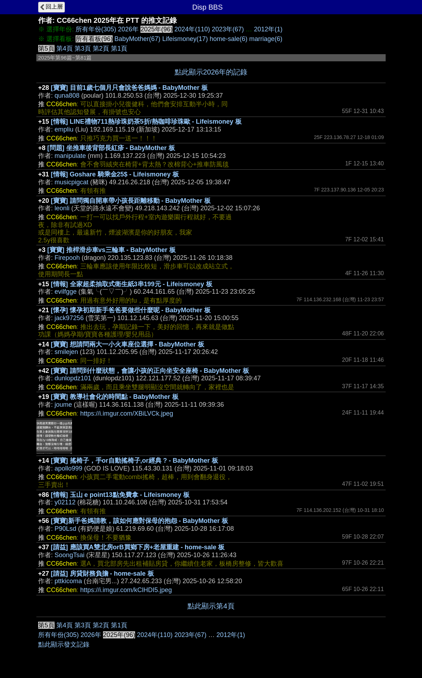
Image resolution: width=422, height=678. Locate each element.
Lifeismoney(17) (185, 38)
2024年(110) (192, 29)
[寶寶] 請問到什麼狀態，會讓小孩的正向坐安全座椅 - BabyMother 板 (150, 370)
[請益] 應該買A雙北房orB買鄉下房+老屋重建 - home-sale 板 (138, 547)
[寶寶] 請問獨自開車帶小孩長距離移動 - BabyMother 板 (131, 200)
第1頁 (119, 48)
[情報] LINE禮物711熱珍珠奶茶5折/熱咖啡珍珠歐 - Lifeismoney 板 (146, 121)
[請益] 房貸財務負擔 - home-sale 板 (102, 573)
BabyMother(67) (137, 38)
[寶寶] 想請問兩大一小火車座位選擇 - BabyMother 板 (127, 344)
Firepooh (67, 257)
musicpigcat (71, 182)
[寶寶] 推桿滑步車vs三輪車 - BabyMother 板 (111, 249)
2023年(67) (228, 29)
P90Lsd (65, 528)
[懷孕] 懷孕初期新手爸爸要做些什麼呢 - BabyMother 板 (131, 310)
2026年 (128, 29)
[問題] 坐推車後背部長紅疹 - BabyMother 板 (111, 147)
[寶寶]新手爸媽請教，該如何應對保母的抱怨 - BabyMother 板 (139, 520)
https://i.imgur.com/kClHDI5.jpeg (126, 590)
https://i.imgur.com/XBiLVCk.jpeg (126, 413)
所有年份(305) (96, 29)
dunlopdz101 (73, 378)
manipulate (70, 155)
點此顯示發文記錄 (63, 644)
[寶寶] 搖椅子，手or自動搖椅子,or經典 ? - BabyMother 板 (134, 460)
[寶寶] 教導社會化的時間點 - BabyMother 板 (115, 396)
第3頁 (82, 48)
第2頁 (101, 48)
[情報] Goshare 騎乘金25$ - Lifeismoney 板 (115, 174)
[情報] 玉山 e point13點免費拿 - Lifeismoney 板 (120, 494)
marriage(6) (265, 38)
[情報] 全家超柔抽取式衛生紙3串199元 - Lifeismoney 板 (131, 284)
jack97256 (69, 318)
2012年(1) (268, 29)
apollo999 (68, 468)
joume (63, 404)
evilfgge (66, 291)
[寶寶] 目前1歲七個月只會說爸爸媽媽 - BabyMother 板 (129, 87)
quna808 (67, 95)
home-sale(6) (228, 38)
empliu (64, 129)
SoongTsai (69, 555)
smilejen (66, 351)
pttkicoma (68, 581)
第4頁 (64, 48)
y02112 (65, 502)
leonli (62, 208)
